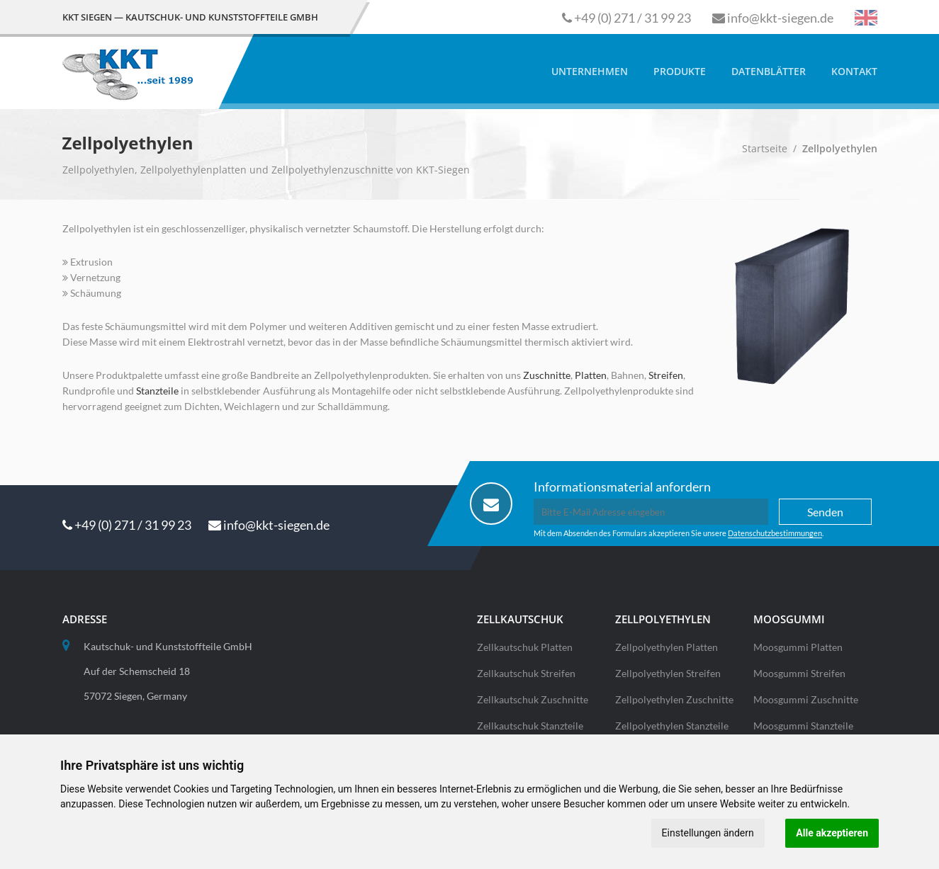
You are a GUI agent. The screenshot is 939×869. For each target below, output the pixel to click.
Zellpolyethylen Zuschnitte (674, 699)
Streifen (665, 375)
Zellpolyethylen (663, 619)
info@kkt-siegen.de (780, 17)
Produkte (679, 71)
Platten (591, 375)
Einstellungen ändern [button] (707, 833)
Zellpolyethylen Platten (666, 647)
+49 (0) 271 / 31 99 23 (632, 17)
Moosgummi (789, 619)
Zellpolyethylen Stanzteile (672, 726)
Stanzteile (157, 391)
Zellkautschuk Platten (525, 647)
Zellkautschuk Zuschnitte (532, 699)
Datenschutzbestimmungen (775, 533)
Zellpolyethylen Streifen (668, 673)
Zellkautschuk (520, 619)
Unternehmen (589, 71)
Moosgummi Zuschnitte (805, 699)
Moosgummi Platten (798, 647)
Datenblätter (768, 71)
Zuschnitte (546, 375)
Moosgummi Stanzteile (803, 726)
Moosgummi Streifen (799, 673)
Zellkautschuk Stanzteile (530, 726)
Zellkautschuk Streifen (526, 673)
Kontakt (854, 71)
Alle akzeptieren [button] (832, 833)
